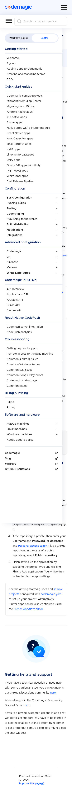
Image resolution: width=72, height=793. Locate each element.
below (62, 256)
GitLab (16, 379)
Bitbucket (31, 379)
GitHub (55, 374)
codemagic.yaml (51, 297)
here (53, 692)
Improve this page (31, 783)
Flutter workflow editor (28, 312)
